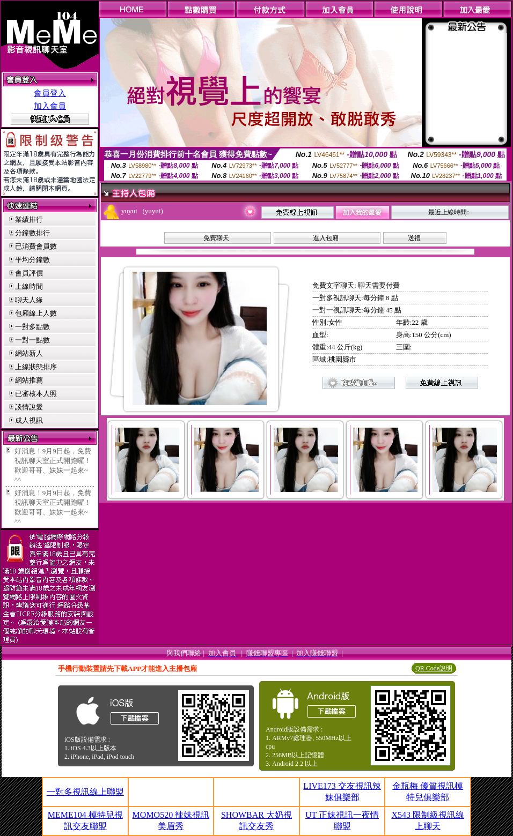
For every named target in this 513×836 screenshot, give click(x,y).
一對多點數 (32, 327)
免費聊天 (216, 238)
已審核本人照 (36, 394)
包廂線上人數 (36, 313)
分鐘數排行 (32, 233)
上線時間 (29, 286)
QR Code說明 (433, 668)
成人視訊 (29, 420)
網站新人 (29, 353)
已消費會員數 (36, 246)
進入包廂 (326, 238)
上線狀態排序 (36, 367)
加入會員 (50, 106)
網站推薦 (29, 380)
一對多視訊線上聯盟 (85, 791)
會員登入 (50, 93)
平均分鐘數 (32, 260)
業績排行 (29, 219)
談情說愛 (29, 407)
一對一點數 (32, 340)
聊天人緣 (29, 300)
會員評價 (29, 273)
